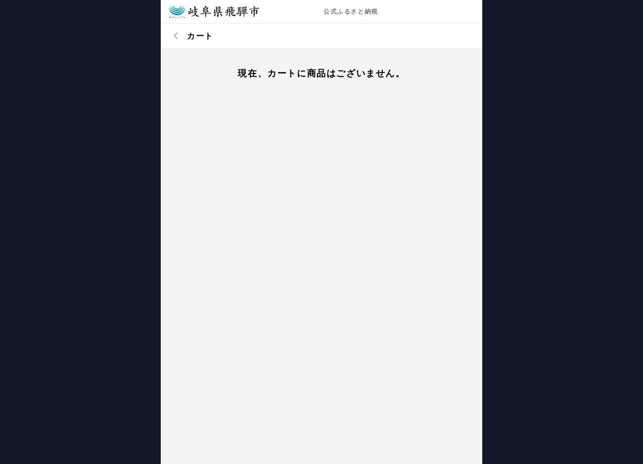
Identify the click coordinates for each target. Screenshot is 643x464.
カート (200, 35)
